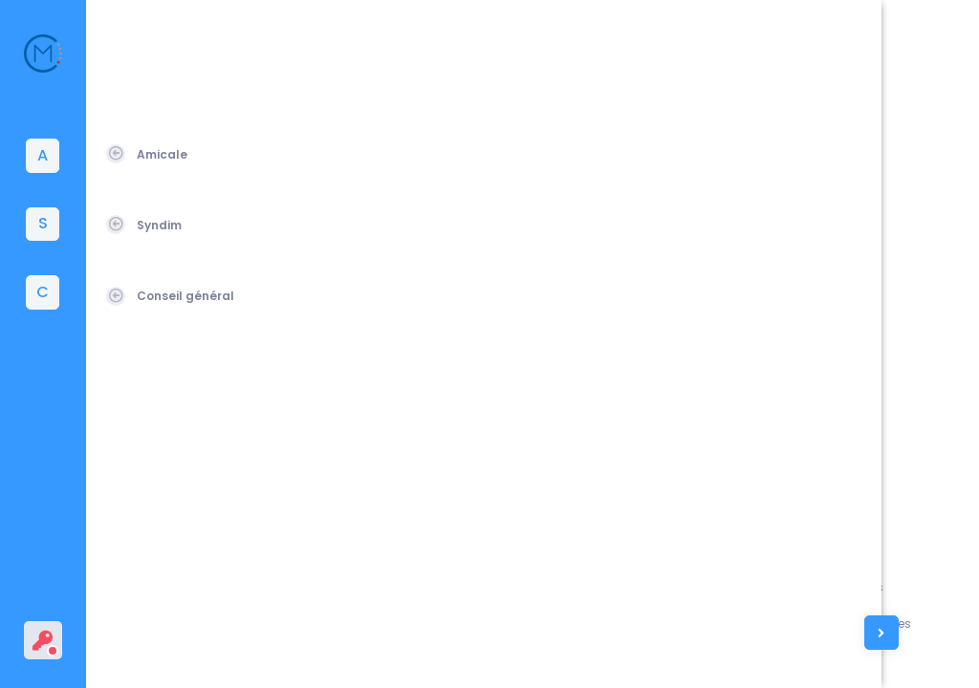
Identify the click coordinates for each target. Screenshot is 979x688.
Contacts (754, 659)
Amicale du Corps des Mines (231, 650)
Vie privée (847, 659)
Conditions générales (883, 623)
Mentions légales (869, 587)
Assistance (759, 587)
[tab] (43, 156)
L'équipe (750, 623)
